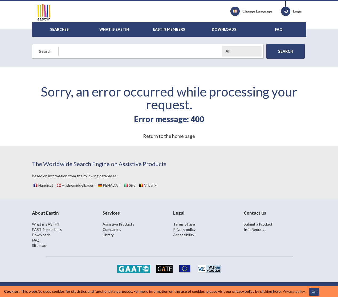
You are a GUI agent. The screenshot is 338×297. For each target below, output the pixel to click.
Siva (130, 185)
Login (291, 11)
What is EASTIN (45, 224)
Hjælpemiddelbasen (75, 185)
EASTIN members (47, 229)
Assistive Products (118, 224)
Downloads (41, 234)
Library (108, 234)
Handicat (43, 185)
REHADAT (109, 185)
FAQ (35, 240)
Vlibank (147, 185)
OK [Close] (314, 292)
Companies (112, 229)
